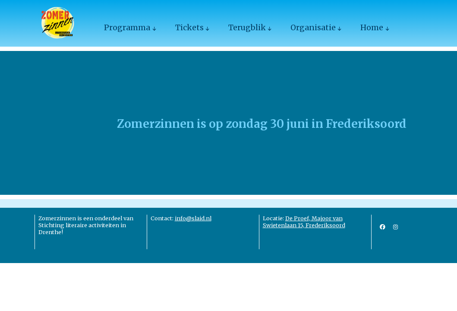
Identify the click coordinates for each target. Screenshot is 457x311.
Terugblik (247, 27)
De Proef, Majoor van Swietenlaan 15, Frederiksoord (304, 221)
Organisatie (313, 27)
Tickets (189, 27)
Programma (127, 27)
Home (371, 27)
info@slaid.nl (193, 218)
